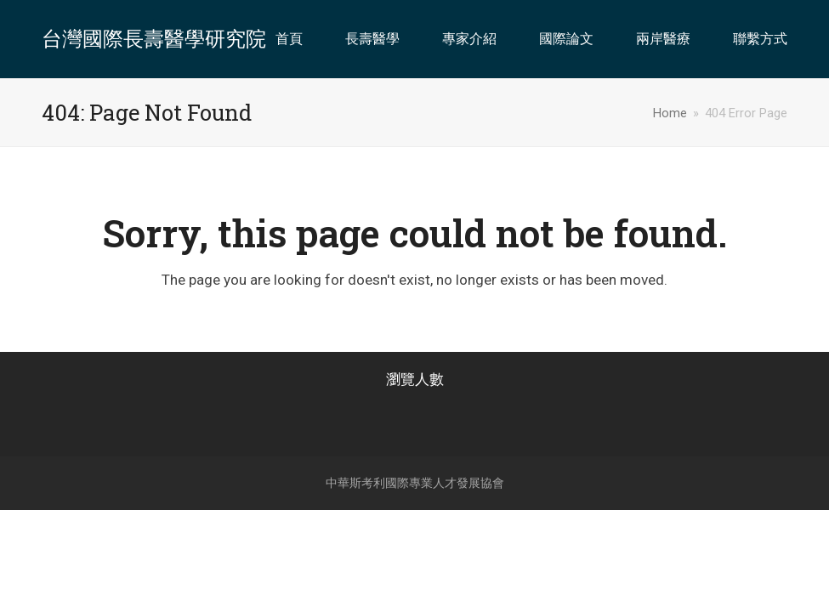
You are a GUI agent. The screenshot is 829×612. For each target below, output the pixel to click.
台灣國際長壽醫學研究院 (154, 39)
